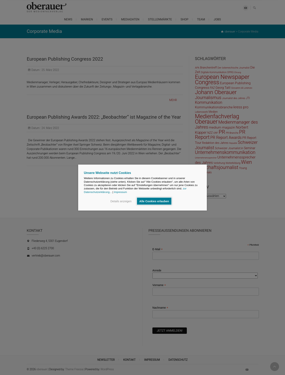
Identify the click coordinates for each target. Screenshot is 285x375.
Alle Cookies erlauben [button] (154, 201)
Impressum (120, 191)
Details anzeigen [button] (120, 201)
